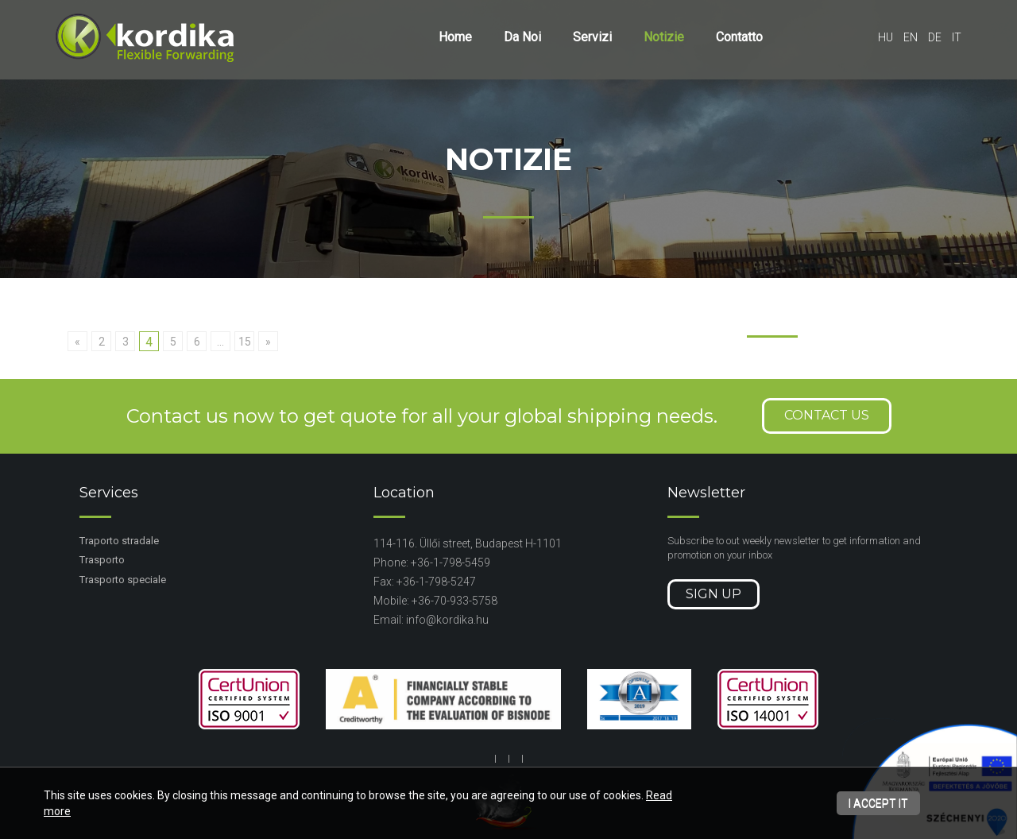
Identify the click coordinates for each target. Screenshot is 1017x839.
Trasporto (102, 560)
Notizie (664, 36)
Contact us (826, 415)
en (910, 37)
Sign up (713, 593)
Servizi (592, 36)
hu (885, 37)
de (935, 37)
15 (244, 341)
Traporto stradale (119, 541)
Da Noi (522, 36)
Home (455, 36)
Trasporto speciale (122, 580)
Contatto (739, 36)
